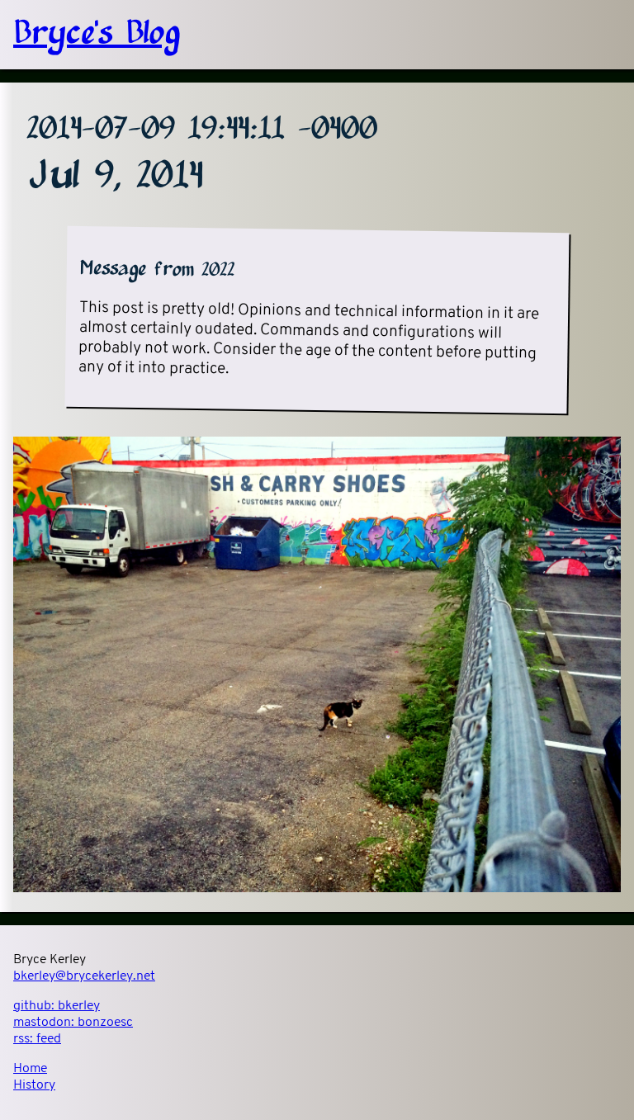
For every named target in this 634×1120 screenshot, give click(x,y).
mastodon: (73, 1022)
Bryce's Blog (96, 34)
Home (30, 1068)
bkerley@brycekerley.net (84, 976)
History (34, 1085)
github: (56, 1006)
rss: (37, 1039)
